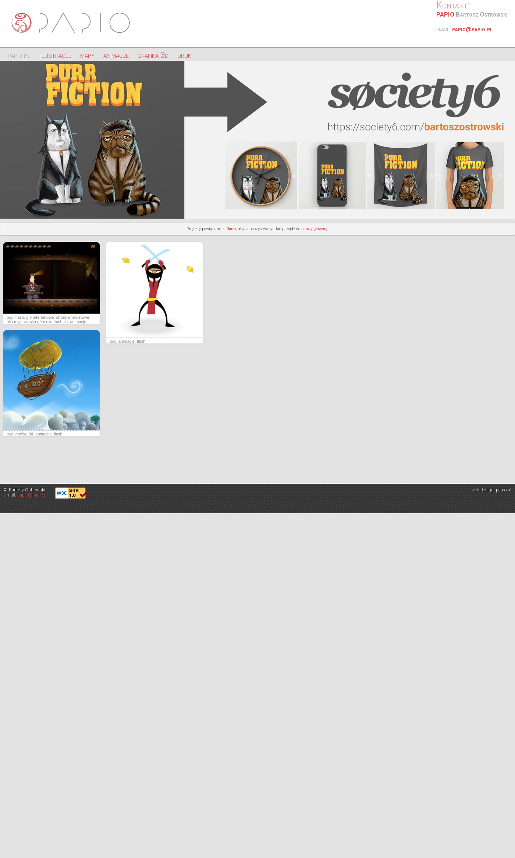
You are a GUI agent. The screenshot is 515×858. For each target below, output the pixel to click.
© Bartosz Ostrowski (24, 489)
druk (184, 55)
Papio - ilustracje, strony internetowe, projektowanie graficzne (71, 22)
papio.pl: (20, 55)
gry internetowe (40, 317)
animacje (116, 55)
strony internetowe (72, 317)
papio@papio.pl (472, 29)
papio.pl (503, 489)
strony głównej (314, 228)
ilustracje (55, 55)
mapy (87, 55)
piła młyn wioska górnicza (30, 321)
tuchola (61, 321)
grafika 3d (153, 55)
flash (231, 228)
